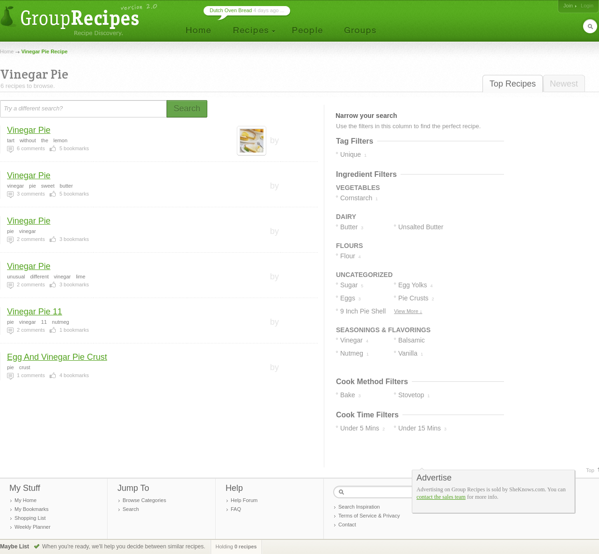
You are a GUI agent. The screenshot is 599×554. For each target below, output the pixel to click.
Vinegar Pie (29, 130)
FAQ (236, 509)
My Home (26, 500)
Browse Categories (144, 500)
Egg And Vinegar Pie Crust (57, 357)
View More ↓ (408, 311)
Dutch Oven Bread (231, 10)
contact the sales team (441, 497)
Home (7, 51)
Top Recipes (512, 83)
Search (131, 509)
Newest (564, 83)
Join (568, 5)
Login (587, 5)
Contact (347, 524)
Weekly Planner (33, 527)
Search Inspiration (359, 507)
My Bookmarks (32, 509)
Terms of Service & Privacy (369, 515)
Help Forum (244, 500)
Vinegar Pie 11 (34, 311)
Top (590, 470)
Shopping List (30, 518)
